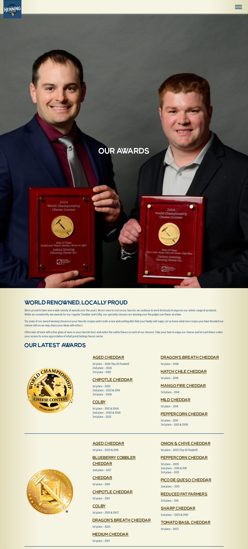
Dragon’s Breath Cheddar (190, 357)
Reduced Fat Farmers (184, 494)
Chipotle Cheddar (113, 379)
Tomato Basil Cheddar (186, 522)
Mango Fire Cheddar (183, 385)
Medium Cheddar (111, 534)
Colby (99, 402)
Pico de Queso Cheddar (186, 480)
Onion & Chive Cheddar (186, 443)
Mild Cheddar (175, 399)
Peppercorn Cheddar (184, 414)
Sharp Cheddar (178, 508)
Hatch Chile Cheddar (184, 371)
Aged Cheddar (108, 357)
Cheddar (102, 477)
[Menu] (239, 7)
